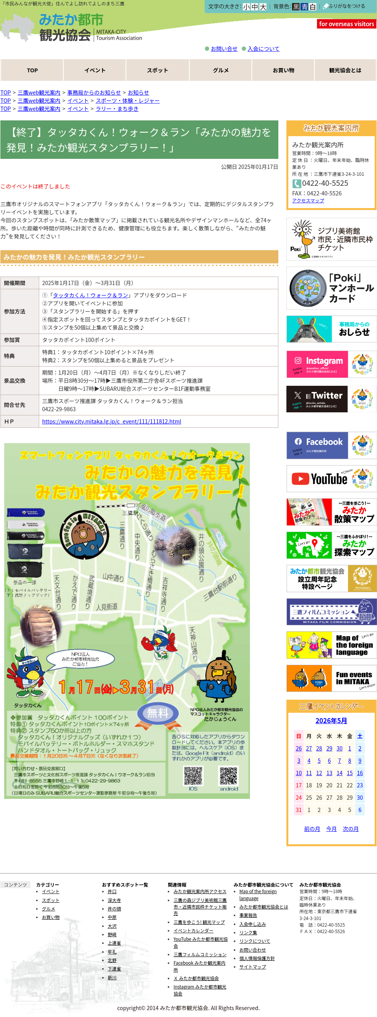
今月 (331, 828)
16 (360, 773)
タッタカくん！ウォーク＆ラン (90, 295)
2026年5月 (331, 720)
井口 (112, 891)
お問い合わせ (253, 950)
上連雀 (114, 943)
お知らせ (138, 92)
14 (340, 773)
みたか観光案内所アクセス (200, 891)
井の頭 (114, 908)
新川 (112, 977)
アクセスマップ (308, 200)
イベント (95, 70)
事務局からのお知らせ (94, 92)
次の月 (351, 828)
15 (350, 773)
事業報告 (248, 915)
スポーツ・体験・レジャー (128, 100)
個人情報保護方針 (257, 958)
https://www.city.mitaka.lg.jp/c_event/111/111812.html (111, 421)
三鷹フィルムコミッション (200, 954)
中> (254, 6)
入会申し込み (253, 924)
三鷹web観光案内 (39, 92)
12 (319, 773)
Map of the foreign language (258, 894)
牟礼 (112, 952)
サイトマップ (253, 967)
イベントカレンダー (193, 930)
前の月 (312, 828)
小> (246, 6)
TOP (32, 70)
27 (309, 748)
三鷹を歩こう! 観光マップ (199, 922)
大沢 (112, 926)
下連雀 (114, 968)
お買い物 (283, 70)
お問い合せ (224, 48)
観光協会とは (345, 70)
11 (309, 773)
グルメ (221, 70)
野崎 (112, 934)
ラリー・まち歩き (117, 108)
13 (329, 773)
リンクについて (255, 941)
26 (299, 748)
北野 (112, 960)
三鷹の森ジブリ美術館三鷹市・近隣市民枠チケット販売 (200, 907)
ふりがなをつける (344, 6)
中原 (112, 917)
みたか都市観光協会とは (264, 907)
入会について (264, 48)
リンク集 (248, 932)
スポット (158, 70)
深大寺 (114, 900)
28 (319, 748)
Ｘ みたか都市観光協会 (196, 978)
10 (299, 773)
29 (329, 748)
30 (340, 748)
